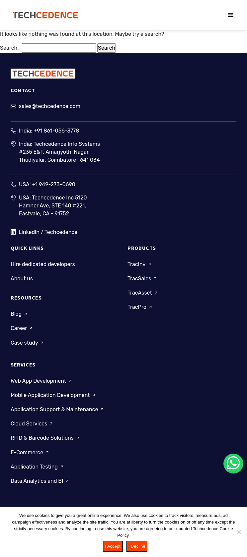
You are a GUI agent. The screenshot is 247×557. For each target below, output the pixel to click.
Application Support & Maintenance (58, 409)
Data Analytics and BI (40, 481)
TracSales (142, 278)
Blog (19, 314)
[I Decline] (238, 532)
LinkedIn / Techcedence (44, 232)
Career (22, 328)
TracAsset (143, 293)
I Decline (136, 546)
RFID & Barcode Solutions (45, 438)
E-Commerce (30, 452)
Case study (27, 342)
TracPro (140, 307)
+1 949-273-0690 (53, 184)
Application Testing (37, 467)
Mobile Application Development (53, 395)
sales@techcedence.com (49, 106)
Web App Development (42, 381)
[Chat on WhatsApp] (233, 463)
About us (22, 278)
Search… (10, 48)
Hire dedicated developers (43, 264)
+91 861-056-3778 (56, 131)
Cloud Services (32, 423)
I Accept (113, 546)
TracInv (139, 264)
